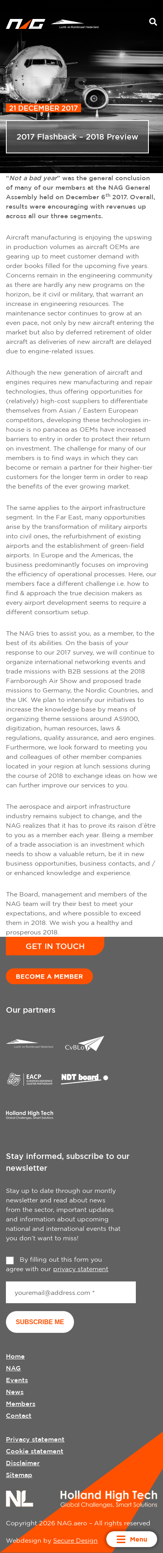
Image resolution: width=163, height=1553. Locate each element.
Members (20, 1403)
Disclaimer (23, 1462)
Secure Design (75, 1540)
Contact (18, 1415)
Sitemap (19, 1474)
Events (17, 1379)
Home (15, 1356)
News (15, 1391)
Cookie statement (34, 1451)
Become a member (49, 976)
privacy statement (80, 1268)
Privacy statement (35, 1439)
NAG (13, 1368)
